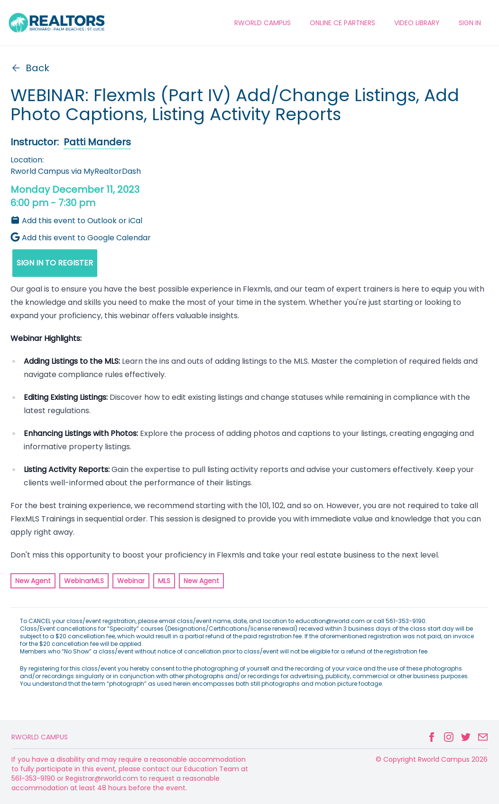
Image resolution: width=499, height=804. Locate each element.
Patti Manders (97, 142)
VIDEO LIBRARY (417, 23)
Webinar (131, 581)
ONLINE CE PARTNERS (342, 23)
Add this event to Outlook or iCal (76, 220)
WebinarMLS (84, 581)
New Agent (33, 581)
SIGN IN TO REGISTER (55, 262)
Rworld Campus (39, 737)
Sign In (470, 23)
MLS (164, 581)
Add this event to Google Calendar (80, 237)
